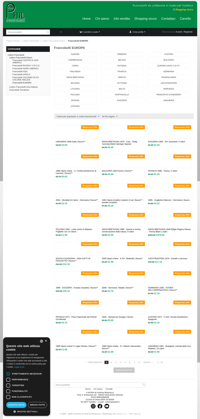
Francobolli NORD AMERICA (26, 68)
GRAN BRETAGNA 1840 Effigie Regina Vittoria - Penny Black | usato (169, 230)
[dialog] (26, 376)
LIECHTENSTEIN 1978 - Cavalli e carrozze (167, 258)
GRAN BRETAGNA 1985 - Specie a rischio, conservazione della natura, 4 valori (121, 230)
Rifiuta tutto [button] (37, 405)
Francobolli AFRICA (21, 74)
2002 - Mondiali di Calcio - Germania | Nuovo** (77, 200)
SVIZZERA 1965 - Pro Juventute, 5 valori (166, 141)
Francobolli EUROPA (22, 83)
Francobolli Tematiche (19, 90)
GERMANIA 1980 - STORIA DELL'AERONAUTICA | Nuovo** (162, 289)
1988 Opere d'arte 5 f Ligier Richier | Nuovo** (76, 346)
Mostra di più (124, 370)
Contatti (108, 389)
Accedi (179, 32)
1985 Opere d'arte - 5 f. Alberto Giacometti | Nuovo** (121, 347)
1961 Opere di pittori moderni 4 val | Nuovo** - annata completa (122, 201)
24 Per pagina (109, 116)
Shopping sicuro (145, 18)
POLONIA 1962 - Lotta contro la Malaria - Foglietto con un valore (74, 230)
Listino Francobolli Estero (53, 41)
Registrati (188, 32)
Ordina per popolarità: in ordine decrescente (78, 116)
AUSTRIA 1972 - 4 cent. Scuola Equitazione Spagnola (168, 318)
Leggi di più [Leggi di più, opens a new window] (19, 367)
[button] (26, 411)
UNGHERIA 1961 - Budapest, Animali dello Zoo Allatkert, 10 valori (169, 347)
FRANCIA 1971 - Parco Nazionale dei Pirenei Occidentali (76, 318)
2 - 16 (160, 362)
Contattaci (168, 18)
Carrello (185, 18)
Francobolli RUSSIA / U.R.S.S (26, 65)
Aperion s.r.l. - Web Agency (128, 414)
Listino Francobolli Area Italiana (23, 87)
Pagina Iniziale (13, 41)
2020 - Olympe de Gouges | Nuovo (117, 317)
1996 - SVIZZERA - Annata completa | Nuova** (77, 288)
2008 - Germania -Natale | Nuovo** (117, 288)
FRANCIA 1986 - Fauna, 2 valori (162, 171)
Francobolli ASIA (20, 71)
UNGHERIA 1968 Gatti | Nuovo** (71, 141)
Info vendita (122, 18)
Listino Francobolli (31, 41)
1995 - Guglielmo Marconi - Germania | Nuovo (169, 200)
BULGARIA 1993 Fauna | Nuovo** (117, 171)
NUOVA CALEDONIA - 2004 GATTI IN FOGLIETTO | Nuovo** (73, 259)
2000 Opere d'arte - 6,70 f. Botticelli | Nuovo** (122, 258)
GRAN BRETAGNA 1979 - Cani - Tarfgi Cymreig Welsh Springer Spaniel (119, 142)
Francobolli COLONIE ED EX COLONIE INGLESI (26, 78)
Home (86, 18)
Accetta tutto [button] (16, 405)
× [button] (46, 341)
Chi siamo (102, 18)
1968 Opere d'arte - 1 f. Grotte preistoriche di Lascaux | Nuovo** (76, 172)
